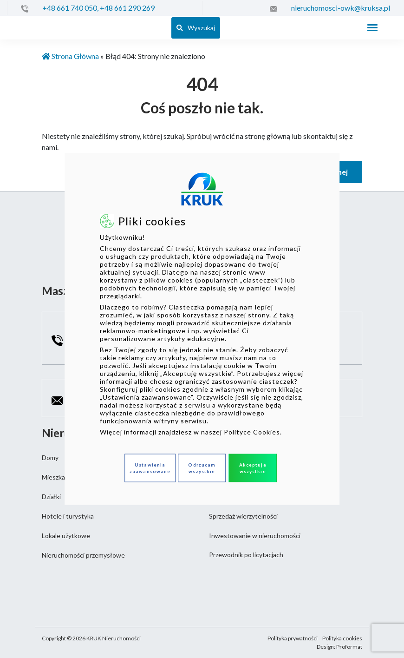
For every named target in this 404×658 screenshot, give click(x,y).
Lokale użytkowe (66, 536)
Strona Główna (70, 56)
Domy (50, 457)
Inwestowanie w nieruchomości (254, 536)
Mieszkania (57, 477)
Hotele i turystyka (68, 516)
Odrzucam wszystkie (201, 467)
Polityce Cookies (252, 431)
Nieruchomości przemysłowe (83, 555)
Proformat (349, 646)
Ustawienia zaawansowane (150, 467)
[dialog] (202, 329)
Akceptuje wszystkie (253, 467)
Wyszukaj (195, 28)
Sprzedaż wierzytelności (243, 516)
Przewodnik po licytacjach (246, 555)
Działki (51, 496)
